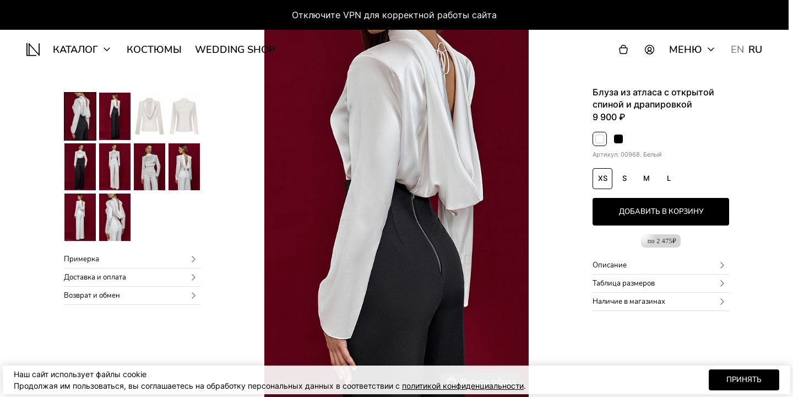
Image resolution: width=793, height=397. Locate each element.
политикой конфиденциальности (463, 385)
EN (737, 50)
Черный (619, 139)
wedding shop (235, 50)
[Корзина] (623, 49)
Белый (600, 139)
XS (602, 178)
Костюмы (154, 50)
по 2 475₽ (662, 241)
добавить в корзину (661, 212)
